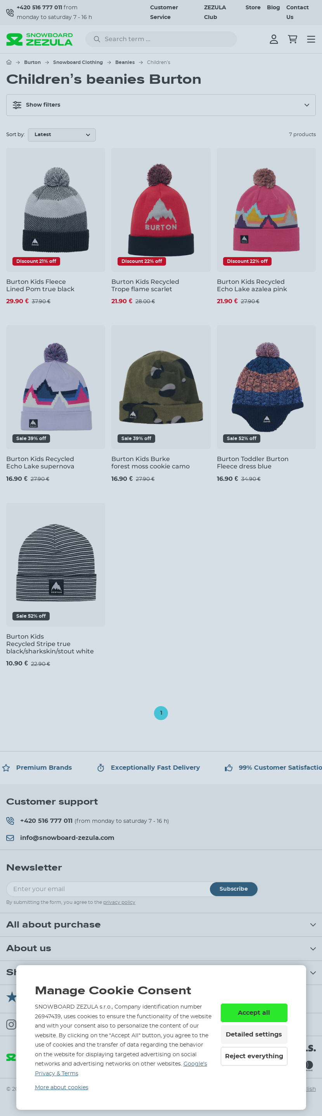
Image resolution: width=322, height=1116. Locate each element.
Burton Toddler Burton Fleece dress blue (253, 462)
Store (253, 7)
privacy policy (119, 902)
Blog (273, 7)
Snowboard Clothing (78, 62)
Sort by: (15, 134)
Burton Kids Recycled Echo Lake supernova (40, 462)
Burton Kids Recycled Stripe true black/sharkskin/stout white (50, 644)
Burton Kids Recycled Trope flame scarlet (145, 285)
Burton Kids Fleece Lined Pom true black (40, 285)
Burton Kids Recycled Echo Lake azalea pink (252, 285)
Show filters (36, 105)
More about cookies (61, 1087)
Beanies (125, 62)
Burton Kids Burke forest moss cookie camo (150, 462)
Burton (32, 62)
